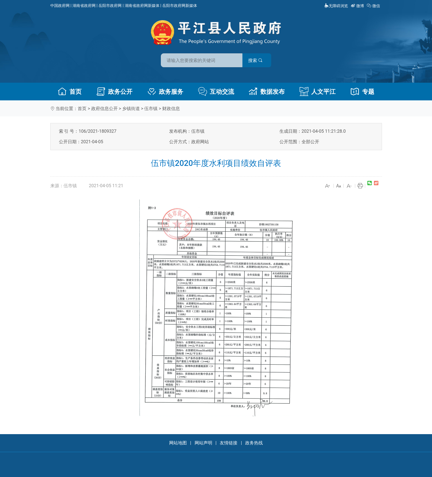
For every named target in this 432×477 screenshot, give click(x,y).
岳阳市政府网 (110, 5)
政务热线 (254, 442)
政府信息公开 (104, 108)
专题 (362, 91)
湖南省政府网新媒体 (142, 5)
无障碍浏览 (336, 6)
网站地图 (178, 442)
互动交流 (216, 91)
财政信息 (171, 108)
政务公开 (114, 91)
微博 (358, 6)
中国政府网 (60, 5)
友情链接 (228, 442)
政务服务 (165, 91)
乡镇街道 (131, 108)
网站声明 (203, 442)
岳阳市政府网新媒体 (179, 5)
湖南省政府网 (84, 5)
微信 (374, 6)
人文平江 (318, 91)
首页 (70, 91)
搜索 (255, 60)
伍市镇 (151, 108)
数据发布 (267, 91)
